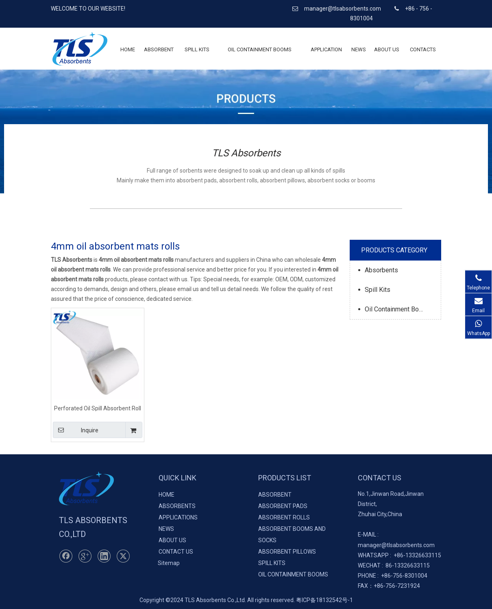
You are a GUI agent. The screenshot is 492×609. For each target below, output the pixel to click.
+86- (399, 555)
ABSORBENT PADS (282, 506)
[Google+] (84, 556)
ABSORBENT (275, 494)
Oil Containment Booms (398, 309)
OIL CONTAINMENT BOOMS (293, 574)
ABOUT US (172, 540)
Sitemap (169, 563)
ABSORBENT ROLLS (284, 517)
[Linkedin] (104, 556)
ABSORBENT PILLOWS (287, 551)
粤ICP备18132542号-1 (324, 600)
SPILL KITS (271, 563)
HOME (166, 494)
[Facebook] (65, 556)
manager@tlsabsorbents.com (343, 8)
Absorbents (381, 270)
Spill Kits (377, 290)
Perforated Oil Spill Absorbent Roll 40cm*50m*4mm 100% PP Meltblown (97, 408)
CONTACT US (176, 551)
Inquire (75, 430)
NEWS (166, 529)
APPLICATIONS (178, 517)
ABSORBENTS (177, 506)
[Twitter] (123, 556)
